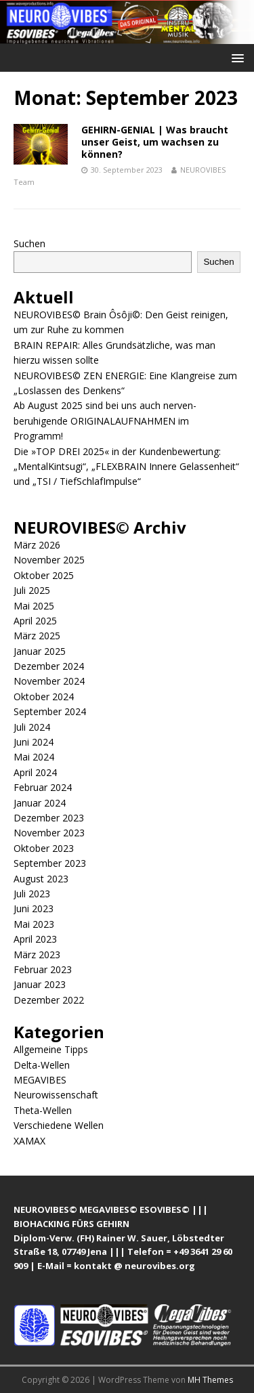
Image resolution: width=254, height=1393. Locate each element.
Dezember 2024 (49, 666)
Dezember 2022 (49, 999)
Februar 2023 (43, 969)
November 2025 (49, 559)
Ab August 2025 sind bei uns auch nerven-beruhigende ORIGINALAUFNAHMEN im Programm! (105, 420)
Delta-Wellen (42, 1064)
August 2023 (41, 878)
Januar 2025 (40, 651)
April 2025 (35, 620)
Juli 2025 (32, 590)
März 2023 (37, 954)
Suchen (29, 243)
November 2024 (49, 680)
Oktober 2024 (44, 696)
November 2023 (49, 832)
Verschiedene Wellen (59, 1125)
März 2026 (37, 544)
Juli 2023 (32, 893)
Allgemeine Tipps (51, 1049)
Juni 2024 (34, 741)
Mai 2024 (34, 756)
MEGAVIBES (40, 1079)
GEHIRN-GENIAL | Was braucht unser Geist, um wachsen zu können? (154, 141)
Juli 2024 (32, 727)
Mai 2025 (34, 605)
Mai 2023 (34, 924)
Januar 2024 (40, 802)
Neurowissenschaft (56, 1094)
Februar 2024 (43, 787)
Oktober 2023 (44, 848)
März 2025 (37, 635)
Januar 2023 (40, 984)
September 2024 (50, 711)
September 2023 (50, 863)
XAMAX (29, 1140)
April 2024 (35, 772)
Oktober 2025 (44, 575)
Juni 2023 (34, 908)
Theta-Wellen (43, 1110)
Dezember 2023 (49, 817)
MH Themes (210, 1380)
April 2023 (35, 939)
